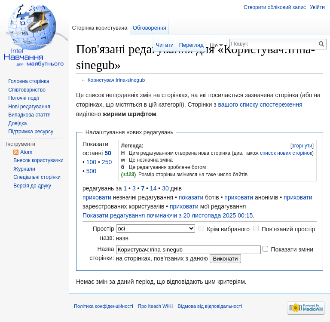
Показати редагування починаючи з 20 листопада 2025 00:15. (168, 215)
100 (91, 162)
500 (91, 171)
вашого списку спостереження (260, 104)
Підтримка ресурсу (30, 132)
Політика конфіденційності (103, 306)
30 (165, 188)
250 (107, 162)
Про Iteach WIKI (155, 306)
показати (191, 197)
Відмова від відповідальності (209, 306)
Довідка (17, 123)
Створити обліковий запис (275, 7)
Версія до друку (32, 186)
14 (153, 188)
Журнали (24, 169)
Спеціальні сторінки (37, 177)
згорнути (302, 146)
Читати (165, 45)
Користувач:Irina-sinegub (116, 80)
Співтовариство (27, 90)
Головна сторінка (28, 81)
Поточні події (23, 98)
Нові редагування (29, 107)
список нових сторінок (286, 153)
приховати (96, 197)
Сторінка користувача (99, 28)
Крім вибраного (228, 229)
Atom (26, 152)
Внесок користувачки (38, 160)
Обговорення (149, 28)
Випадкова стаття (29, 115)
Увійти (317, 7)
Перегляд (191, 45)
